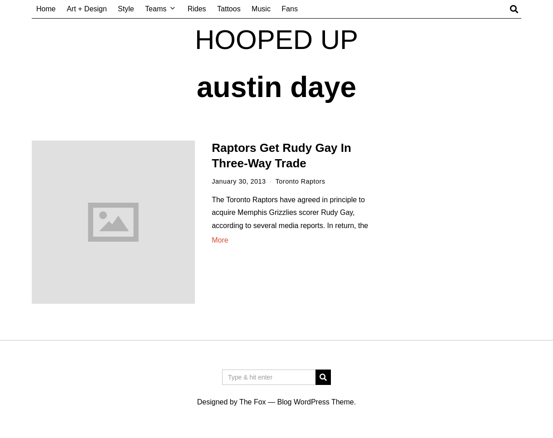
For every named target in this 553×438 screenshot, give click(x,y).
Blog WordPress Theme (315, 402)
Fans (289, 9)
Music (261, 9)
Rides (197, 9)
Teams (155, 9)
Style (126, 9)
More (220, 240)
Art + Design (87, 9)
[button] (323, 377)
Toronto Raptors (300, 181)
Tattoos (229, 9)
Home (46, 9)
